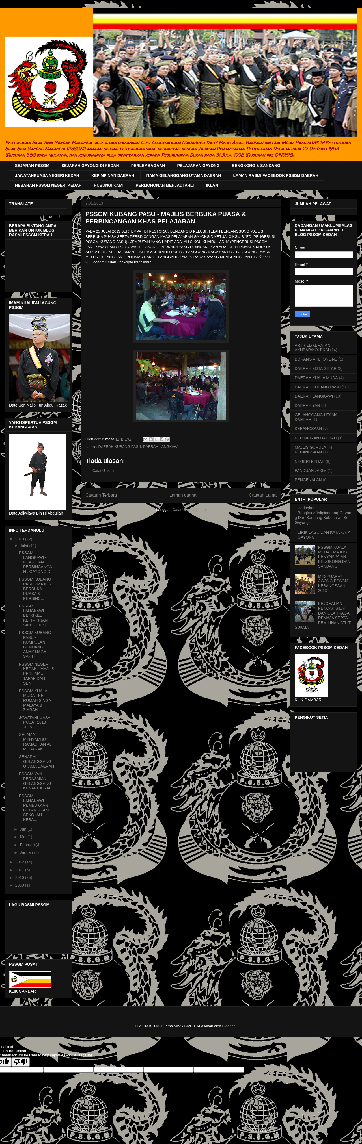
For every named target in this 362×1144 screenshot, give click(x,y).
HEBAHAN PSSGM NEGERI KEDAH (48, 185)
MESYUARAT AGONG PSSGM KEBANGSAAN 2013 (333, 583)
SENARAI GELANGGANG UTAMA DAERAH (36, 761)
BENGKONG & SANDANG (256, 165)
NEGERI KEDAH (310, 461)
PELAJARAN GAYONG (198, 165)
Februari (28, 845)
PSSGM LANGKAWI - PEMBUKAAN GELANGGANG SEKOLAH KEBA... (35, 808)
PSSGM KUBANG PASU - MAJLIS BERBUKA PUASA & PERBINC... (35, 588)
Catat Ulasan (103, 470)
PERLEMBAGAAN (148, 165)
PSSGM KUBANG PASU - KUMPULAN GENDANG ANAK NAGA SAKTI (35, 644)
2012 (20, 862)
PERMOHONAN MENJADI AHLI (165, 185)
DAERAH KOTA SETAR (316, 368)
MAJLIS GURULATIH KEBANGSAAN (313, 449)
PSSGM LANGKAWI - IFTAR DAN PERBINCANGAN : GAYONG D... (36, 562)
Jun (23, 829)
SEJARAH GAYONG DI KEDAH (90, 165)
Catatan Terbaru (101, 495)
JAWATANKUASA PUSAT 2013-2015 (34, 722)
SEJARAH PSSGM (32, 165)
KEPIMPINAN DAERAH (112, 175)
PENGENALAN (308, 479)
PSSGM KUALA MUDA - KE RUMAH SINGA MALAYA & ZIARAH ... (35, 700)
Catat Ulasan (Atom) (189, 509)
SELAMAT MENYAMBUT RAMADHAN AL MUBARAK (35, 741)
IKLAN (212, 185)
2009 (20, 885)
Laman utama (182, 495)
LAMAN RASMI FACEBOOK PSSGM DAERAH (275, 175)
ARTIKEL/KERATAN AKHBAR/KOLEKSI (312, 347)
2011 (20, 870)
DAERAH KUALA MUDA (316, 377)
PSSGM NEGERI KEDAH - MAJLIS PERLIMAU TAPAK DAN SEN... (36, 673)
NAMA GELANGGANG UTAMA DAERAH (183, 175)
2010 (20, 877)
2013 (20, 539)
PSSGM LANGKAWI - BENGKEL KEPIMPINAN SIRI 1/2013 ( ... (35, 615)
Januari (27, 852)
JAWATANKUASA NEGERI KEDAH (47, 175)
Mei (23, 837)
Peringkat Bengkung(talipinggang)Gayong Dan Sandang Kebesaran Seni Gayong (323, 515)
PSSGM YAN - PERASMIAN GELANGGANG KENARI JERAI (35, 781)
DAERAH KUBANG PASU (119, 446)
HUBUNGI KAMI (109, 185)
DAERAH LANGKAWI (161, 446)
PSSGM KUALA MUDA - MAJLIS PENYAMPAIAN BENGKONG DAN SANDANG (334, 556)
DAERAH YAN (307, 405)
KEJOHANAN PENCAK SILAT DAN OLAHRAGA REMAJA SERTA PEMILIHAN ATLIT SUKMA (323, 615)
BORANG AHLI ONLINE (316, 359)
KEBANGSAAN (308, 428)
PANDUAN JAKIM (311, 470)
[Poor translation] (21, 1062)
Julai (24, 546)
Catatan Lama (263, 495)
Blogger (228, 1026)
